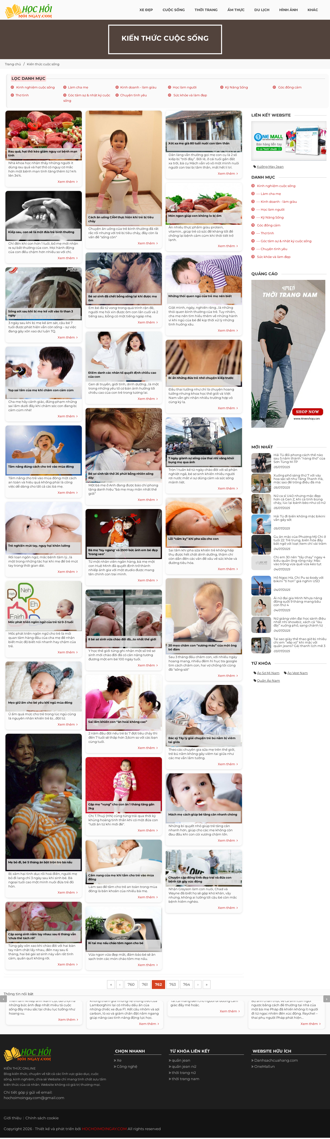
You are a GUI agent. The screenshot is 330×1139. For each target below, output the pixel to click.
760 (134, 985)
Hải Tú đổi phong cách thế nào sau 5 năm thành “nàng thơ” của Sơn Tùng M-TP (299, 458)
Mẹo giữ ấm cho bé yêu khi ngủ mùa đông (40, 702)
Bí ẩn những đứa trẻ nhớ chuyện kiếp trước (200, 378)
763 (180, 985)
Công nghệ (127, 1067)
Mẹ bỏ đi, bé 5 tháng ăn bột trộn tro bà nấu (40, 862)
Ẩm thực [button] (235, 10)
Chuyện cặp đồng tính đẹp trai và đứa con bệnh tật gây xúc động (199, 879)
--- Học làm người (270, 209)
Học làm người (185, 87)
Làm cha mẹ (78, 87)
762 (164, 985)
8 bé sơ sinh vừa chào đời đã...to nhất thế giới (122, 639)
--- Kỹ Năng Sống (270, 217)
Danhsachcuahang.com (276, 1061)
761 (150, 985)
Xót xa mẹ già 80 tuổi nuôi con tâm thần (198, 143)
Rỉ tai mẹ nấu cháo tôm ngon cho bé (115, 943)
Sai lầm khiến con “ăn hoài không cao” (117, 722)
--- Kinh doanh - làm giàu (276, 202)
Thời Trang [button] (206, 10)
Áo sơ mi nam (268, 673)
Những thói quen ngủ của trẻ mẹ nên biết (200, 296)
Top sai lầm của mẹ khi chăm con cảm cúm (41, 390)
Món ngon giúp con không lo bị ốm (195, 216)
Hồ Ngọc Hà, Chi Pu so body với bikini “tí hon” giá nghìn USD (299, 579)
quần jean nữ (184, 1067)
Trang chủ (13, 64)
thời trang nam (185, 1080)
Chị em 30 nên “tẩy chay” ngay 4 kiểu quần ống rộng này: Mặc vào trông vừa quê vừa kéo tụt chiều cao (299, 562)
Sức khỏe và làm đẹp (190, 95)
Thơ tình (22, 95)
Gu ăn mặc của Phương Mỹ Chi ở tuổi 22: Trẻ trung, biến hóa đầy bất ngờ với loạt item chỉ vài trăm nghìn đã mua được (300, 542)
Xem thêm (68, 182)
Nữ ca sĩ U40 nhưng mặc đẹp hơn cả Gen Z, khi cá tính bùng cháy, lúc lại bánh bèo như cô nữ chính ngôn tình (300, 501)
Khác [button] (313, 10)
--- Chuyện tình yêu (271, 249)
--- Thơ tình (265, 233)
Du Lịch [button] (261, 10)
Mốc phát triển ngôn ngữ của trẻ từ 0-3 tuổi (40, 622)
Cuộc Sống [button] (174, 10)
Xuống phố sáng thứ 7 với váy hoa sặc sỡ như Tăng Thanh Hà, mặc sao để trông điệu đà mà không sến (298, 480)
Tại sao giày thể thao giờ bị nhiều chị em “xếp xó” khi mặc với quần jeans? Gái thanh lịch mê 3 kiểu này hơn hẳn (300, 644)
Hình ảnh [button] (288, 10)
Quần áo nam (268, 680)
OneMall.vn (264, 1067)
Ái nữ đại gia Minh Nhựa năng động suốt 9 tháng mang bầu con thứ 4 (298, 601)
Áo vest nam (297, 673)
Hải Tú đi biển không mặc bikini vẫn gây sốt (299, 518)
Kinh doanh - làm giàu (138, 87)
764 (195, 985)
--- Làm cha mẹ (268, 194)
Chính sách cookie (42, 1119)
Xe (119, 1061)
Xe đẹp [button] (146, 10)
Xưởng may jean (270, 167)
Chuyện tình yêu (133, 95)
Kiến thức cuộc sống (43, 64)
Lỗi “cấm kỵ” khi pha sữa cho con (193, 539)
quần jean (181, 1061)
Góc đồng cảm (290, 87)
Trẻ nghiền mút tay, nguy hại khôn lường (39, 545)
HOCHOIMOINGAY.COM (104, 1130)
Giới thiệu (12, 1119)
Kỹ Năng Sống (236, 87)
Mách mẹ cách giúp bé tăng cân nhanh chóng (202, 814)
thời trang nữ (184, 1073)
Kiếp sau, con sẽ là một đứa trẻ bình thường (41, 232)
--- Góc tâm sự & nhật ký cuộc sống (284, 241)
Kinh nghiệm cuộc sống (35, 87)
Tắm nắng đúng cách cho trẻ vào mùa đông (41, 466)
